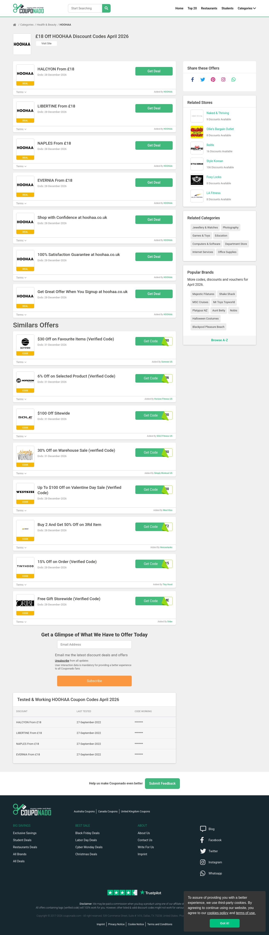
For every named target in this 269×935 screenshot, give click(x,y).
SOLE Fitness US (164, 436)
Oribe (169, 621)
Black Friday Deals (87, 833)
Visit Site (47, 43)
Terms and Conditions (159, 924)
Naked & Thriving (218, 113)
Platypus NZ (199, 310)
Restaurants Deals (25, 847)
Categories (245, 8)
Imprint (142, 854)
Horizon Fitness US (163, 399)
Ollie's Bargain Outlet (220, 129)
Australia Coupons (84, 811)
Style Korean (215, 161)
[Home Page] (16, 24)
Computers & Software (206, 243)
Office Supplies (227, 252)
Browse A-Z (219, 340)
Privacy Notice (116, 924)
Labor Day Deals (86, 840)
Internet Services (202, 252)
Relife (210, 145)
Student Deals (22, 840)
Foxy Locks (214, 177)
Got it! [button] (224, 923)
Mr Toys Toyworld (224, 302)
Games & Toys (201, 235)
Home (179, 8)
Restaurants (209, 8)
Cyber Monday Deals (89, 847)
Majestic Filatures (203, 294)
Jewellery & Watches (205, 227)
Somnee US (166, 362)
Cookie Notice (136, 924)
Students (227, 8)
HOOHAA (65, 24)
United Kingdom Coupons (135, 811)
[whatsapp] (233, 79)
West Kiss (167, 510)
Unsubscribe (62, 660)
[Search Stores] (106, 8)
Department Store (236, 243)
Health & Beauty (46, 24)
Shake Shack (227, 294)
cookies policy (218, 913)
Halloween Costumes (205, 318)
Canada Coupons (107, 811)
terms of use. (246, 913)
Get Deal (154, 71)
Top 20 (192, 8)
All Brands (19, 854)
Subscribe (94, 681)
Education (221, 235)
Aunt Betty (218, 310)
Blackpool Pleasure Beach (208, 326)
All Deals (19, 861)
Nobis (233, 310)
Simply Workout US (163, 473)
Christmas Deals (86, 854)
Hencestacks (166, 547)
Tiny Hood (167, 584)
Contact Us (145, 840)
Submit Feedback (162, 783)
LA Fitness (214, 193)
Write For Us (146, 847)
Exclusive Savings (24, 833)
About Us (144, 833)
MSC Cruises (200, 302)
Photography (230, 227)
